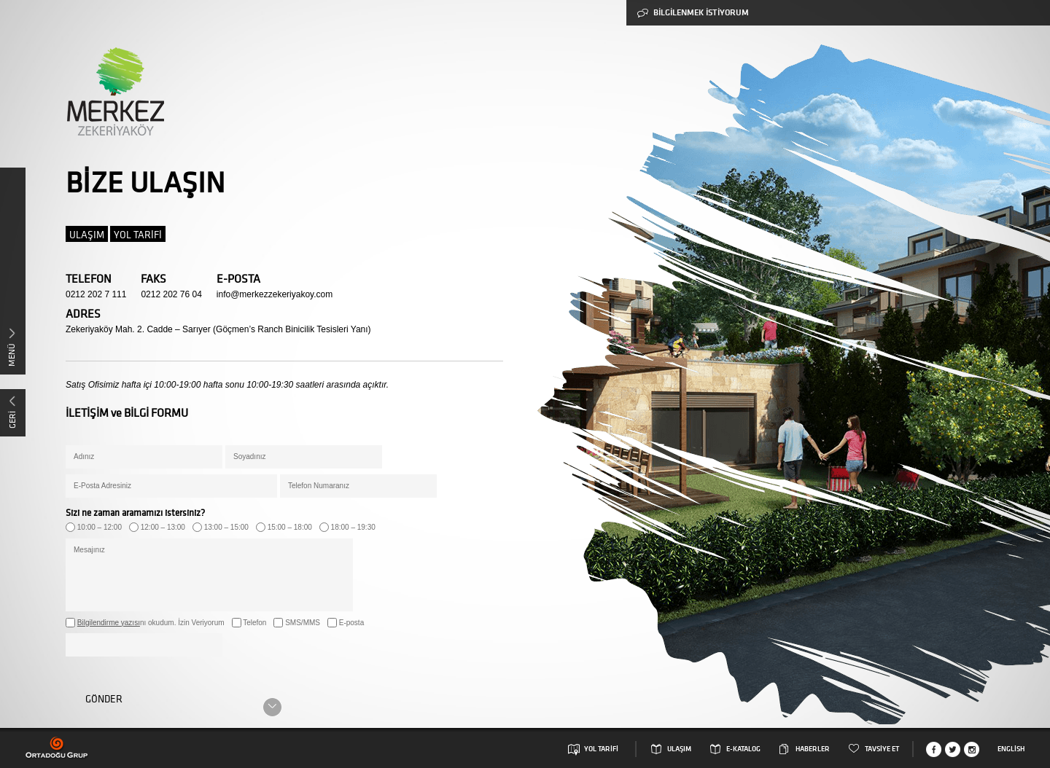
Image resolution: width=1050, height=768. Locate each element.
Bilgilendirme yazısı (108, 623)
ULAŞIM (86, 234)
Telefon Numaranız (318, 486)
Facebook (933, 749)
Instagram (971, 749)
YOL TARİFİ (138, 234)
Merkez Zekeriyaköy (115, 91)
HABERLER (813, 749)
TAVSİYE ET (882, 749)
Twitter (952, 749)
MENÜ (11, 355)
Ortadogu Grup (57, 748)
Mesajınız (89, 550)
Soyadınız (249, 456)
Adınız (84, 456)
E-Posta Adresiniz (102, 486)
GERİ (12, 419)
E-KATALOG (743, 749)
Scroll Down (272, 707)
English (1011, 749)
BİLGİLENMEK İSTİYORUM (693, 12)
